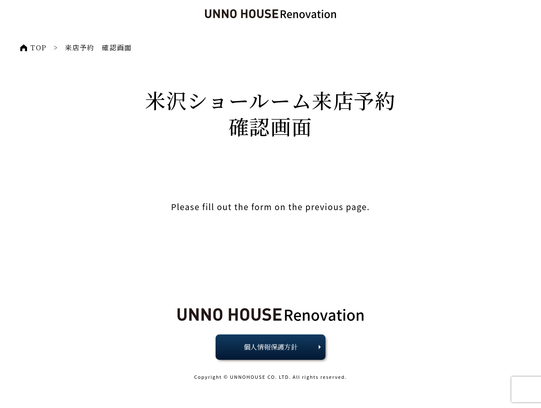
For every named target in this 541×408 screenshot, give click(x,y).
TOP (38, 47)
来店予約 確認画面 (98, 47)
